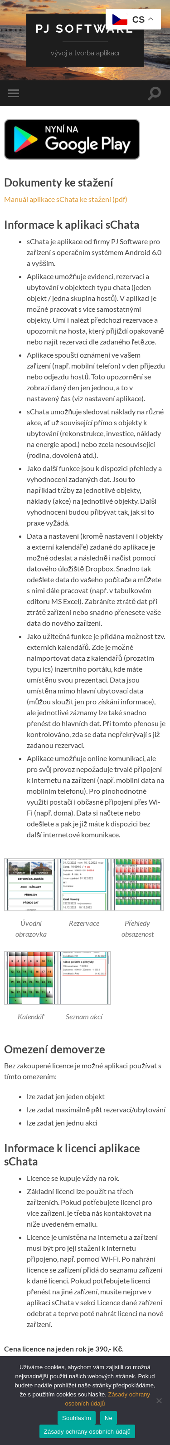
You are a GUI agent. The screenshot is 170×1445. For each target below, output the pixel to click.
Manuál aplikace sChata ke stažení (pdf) (65, 199)
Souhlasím (76, 1418)
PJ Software (85, 28)
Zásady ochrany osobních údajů (87, 1431)
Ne (108, 1418)
